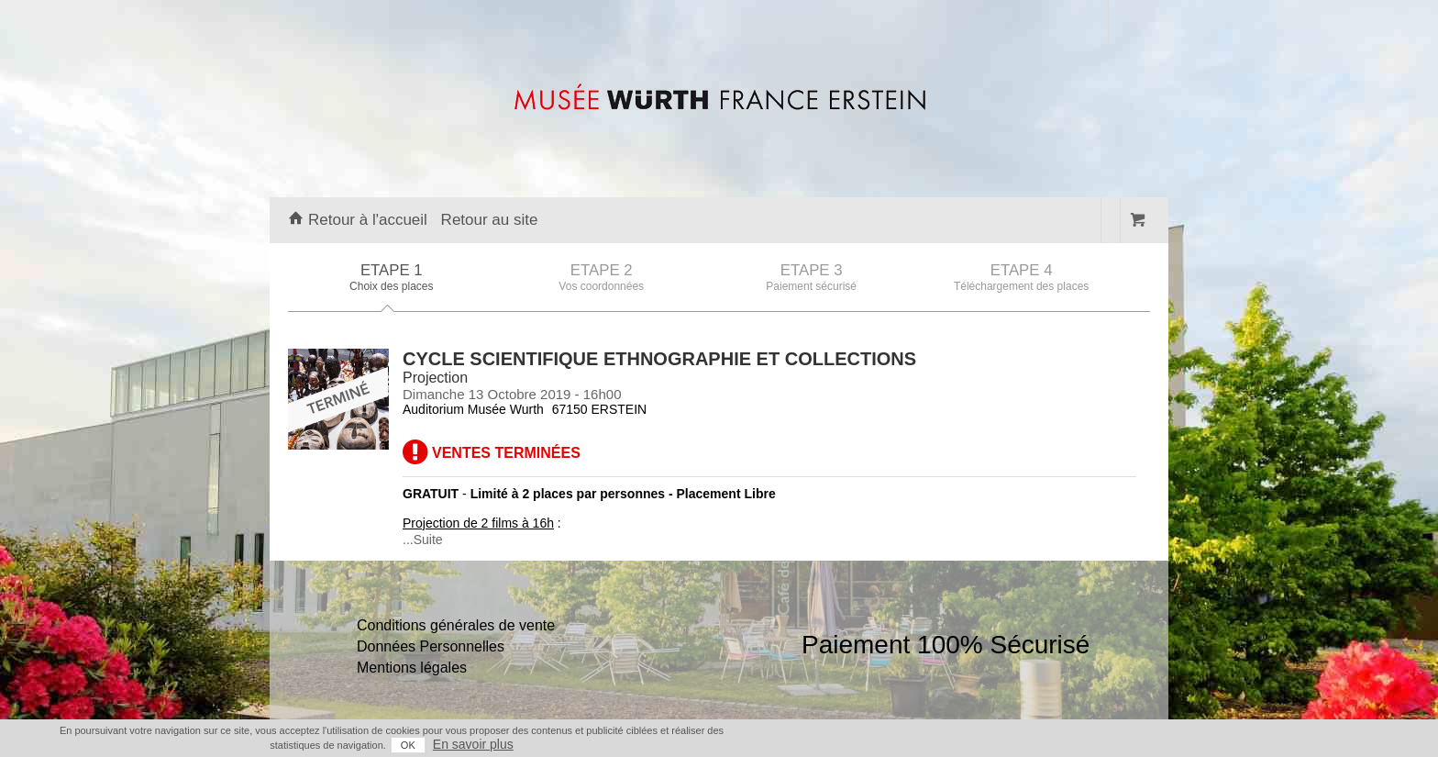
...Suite (423, 539)
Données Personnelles (430, 646)
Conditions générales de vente (456, 625)
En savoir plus (473, 744)
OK (408, 745)
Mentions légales (412, 667)
